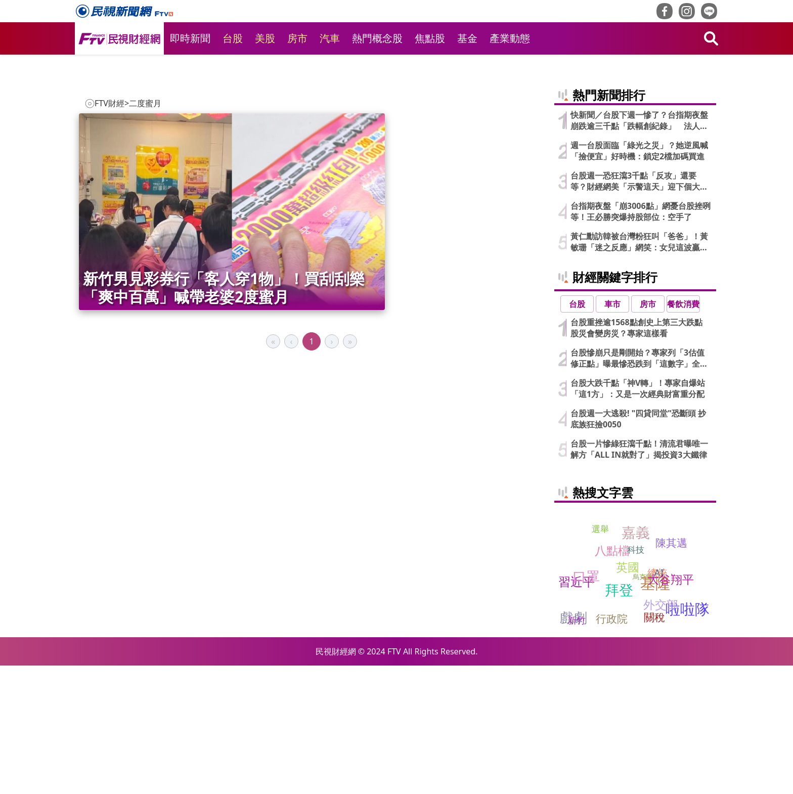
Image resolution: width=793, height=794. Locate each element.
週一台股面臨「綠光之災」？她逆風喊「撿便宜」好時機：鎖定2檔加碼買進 (639, 279)
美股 (265, 38)
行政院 (612, 747)
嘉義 (636, 660)
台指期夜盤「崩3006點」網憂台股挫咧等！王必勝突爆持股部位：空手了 (640, 340)
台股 (233, 38)
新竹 (576, 748)
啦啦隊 (688, 737)
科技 (635, 678)
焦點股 (430, 38)
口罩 (586, 704)
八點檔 (612, 678)
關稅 (654, 745)
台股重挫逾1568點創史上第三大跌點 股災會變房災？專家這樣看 (640, 456)
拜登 (619, 718)
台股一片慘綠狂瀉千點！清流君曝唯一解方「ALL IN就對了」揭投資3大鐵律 (639, 577)
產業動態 (510, 38)
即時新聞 (190, 38)
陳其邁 (671, 671)
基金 (467, 38)
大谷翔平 (670, 707)
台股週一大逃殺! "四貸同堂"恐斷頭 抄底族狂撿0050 (638, 547)
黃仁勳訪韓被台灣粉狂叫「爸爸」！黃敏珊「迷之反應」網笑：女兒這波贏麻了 (639, 370)
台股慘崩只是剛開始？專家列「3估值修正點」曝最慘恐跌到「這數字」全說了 (639, 486)
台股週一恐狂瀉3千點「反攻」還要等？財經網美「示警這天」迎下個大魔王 (639, 309)
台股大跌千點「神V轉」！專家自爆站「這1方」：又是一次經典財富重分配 (637, 517)
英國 (627, 695)
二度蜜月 (145, 103)
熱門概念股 (377, 38)
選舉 (600, 657)
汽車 (330, 38)
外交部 (660, 732)
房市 (297, 38)
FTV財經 (109, 103)
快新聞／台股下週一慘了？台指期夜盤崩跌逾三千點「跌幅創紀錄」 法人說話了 (639, 249)
